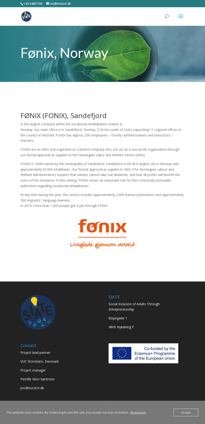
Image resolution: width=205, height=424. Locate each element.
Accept (186, 412)
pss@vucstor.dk (32, 388)
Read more (138, 412)
